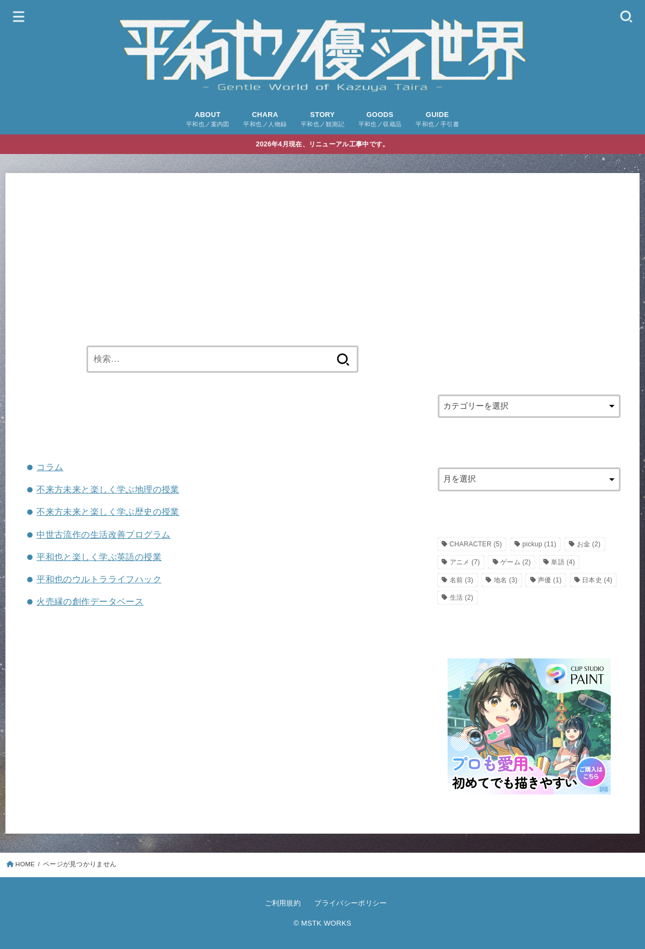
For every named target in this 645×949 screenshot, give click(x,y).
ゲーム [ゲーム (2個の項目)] (515, 562)
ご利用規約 (283, 903)
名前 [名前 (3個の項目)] (462, 580)
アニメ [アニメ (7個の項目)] (465, 562)
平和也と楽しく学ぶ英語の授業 (99, 557)
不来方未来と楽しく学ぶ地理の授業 (107, 489)
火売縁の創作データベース (90, 601)
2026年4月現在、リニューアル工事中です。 (322, 144)
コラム (49, 467)
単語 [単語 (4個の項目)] (563, 562)
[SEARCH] (626, 16)
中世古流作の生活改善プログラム (103, 534)
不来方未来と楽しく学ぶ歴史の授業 (107, 511)
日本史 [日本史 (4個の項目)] (597, 580)
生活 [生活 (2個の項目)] (462, 597)
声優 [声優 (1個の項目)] (550, 580)
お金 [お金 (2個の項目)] (589, 544)
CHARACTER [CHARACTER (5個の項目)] (476, 544)
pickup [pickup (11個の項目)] (539, 544)
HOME (25, 864)
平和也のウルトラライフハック (99, 579)
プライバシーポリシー (350, 903)
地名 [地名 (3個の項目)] (506, 580)
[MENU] (19, 16)
